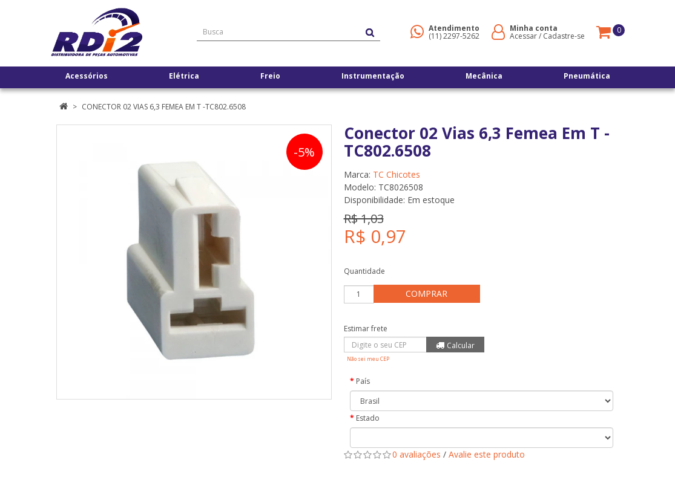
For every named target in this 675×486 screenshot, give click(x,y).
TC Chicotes (396, 174)
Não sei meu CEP (368, 358)
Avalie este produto (487, 454)
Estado (368, 418)
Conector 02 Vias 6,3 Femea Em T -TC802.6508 (164, 107)
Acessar (523, 36)
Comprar (428, 293)
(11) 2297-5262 (454, 36)
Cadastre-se (564, 36)
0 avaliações (416, 454)
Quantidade (364, 271)
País (363, 381)
